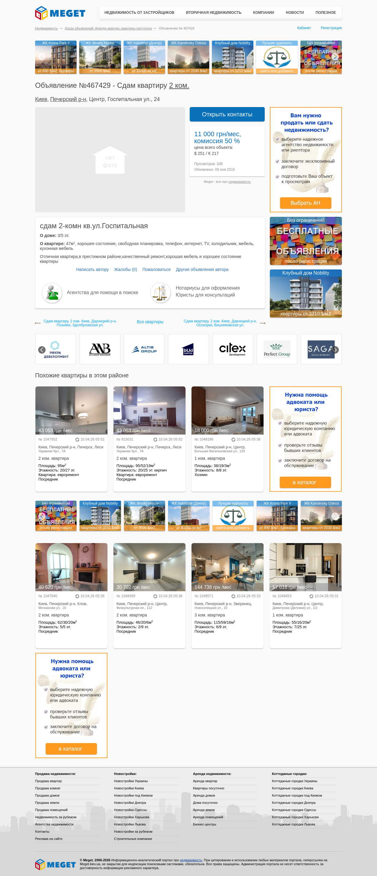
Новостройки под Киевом (133, 795)
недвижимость (239, 181)
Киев (41, 99)
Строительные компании (133, 839)
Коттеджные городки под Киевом (297, 795)
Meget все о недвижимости (56, 864)
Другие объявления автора (202, 269)
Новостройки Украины (131, 781)
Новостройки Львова (130, 824)
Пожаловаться (156, 269)
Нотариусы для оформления (208, 287)
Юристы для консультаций (205, 294)
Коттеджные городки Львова (293, 824)
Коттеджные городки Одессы (294, 810)
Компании (263, 13)
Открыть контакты (227, 114)
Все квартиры (150, 321)
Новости (295, 13)
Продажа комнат (48, 788)
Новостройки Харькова (131, 817)
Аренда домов (204, 795)
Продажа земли (47, 802)
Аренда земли (204, 810)
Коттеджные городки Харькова (295, 817)
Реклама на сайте (48, 839)
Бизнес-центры (204, 824)
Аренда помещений (208, 817)
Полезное (325, 13)
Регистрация (331, 28)
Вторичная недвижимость (214, 13)
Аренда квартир (205, 781)
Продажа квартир (48, 781)
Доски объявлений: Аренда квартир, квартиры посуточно (108, 28)
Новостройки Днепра (130, 802)
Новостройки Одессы (130, 810)
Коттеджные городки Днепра (293, 802)
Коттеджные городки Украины (294, 781)
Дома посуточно (205, 802)
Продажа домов (47, 795)
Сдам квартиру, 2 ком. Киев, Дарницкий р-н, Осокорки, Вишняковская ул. (220, 323)
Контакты (42, 831)
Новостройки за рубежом (133, 831)
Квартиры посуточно (208, 788)
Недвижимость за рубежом (56, 817)
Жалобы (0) (125, 269)
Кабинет (304, 28)
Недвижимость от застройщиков (139, 13)
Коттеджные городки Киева (292, 788)
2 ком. (179, 85)
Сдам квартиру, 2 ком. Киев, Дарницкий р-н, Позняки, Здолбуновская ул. (80, 323)
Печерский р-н (68, 99)
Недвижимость (46, 28)
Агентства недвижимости (54, 824)
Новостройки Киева (129, 788)
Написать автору (92, 269)
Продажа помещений (51, 810)
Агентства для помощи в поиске (102, 292)
